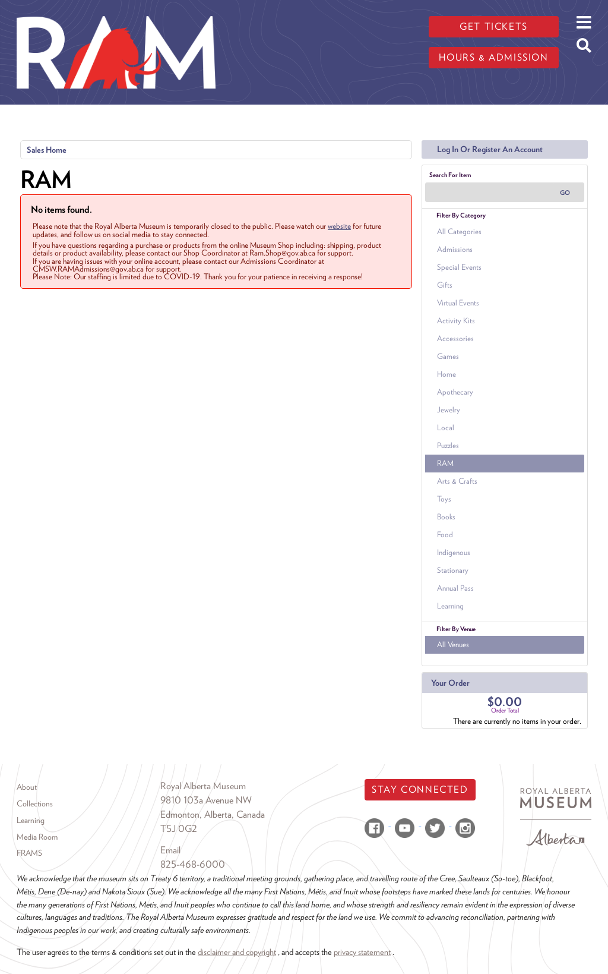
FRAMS (29, 853)
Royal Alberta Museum (203, 786)
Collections (35, 803)
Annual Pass (455, 588)
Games (448, 356)
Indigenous (453, 552)
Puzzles (448, 445)
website (339, 226)
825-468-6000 (192, 864)
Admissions (455, 249)
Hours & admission (493, 57)
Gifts (444, 284)
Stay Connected (420, 789)
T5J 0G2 (178, 828)
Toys (444, 498)
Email (170, 850)
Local (445, 427)
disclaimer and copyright (237, 952)
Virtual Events (458, 302)
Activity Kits (456, 320)
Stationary (452, 570)
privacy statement (362, 952)
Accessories (455, 338)
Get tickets (494, 26)
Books (446, 516)
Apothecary (455, 391)
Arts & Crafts (457, 481)
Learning (450, 605)
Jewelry (448, 409)
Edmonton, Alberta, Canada (212, 814)
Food (445, 534)
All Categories (459, 231)
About (27, 787)
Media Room (37, 836)
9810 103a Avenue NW (206, 800)
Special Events (459, 267)
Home (446, 374)
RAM (445, 463)
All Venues (453, 644)
